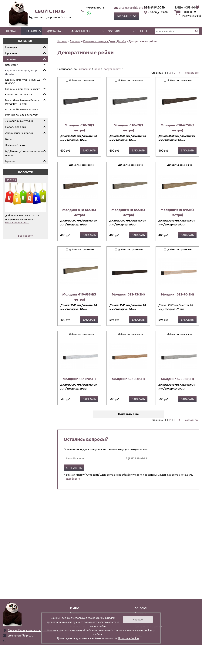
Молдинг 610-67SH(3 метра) (177, 127)
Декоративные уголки (19, 120)
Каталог (31, 31)
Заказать (89, 150)
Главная (10, 31)
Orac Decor (11, 64)
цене (97, 68)
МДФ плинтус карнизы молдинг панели (25, 153)
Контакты (140, 31)
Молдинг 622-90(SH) (177, 294)
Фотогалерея (80, 31)
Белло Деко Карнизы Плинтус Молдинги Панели (22, 101)
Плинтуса (11, 47)
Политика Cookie (128, 638)
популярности (112, 68)
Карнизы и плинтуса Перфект (22, 88)
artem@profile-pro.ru (133, 7)
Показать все (191, 72)
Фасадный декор (15, 145)
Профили (11, 53)
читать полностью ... (17, 222)
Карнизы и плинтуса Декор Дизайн (21, 72)
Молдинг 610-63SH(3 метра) (79, 296)
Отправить (74, 467)
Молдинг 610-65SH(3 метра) (128, 212)
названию (85, 68)
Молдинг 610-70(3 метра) (79, 127)
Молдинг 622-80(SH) (177, 379)
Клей (8, 138)
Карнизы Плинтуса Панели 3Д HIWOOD (22, 81)
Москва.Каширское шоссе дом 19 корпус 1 (34, 630)
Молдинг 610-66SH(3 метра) (79, 212)
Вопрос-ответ (112, 31)
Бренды (10, 161)
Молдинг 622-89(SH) (79, 379)
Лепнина (10, 59)
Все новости (25, 235)
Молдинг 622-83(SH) (128, 379)
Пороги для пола (15, 126)
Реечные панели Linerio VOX (21, 114)
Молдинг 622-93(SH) (128, 294)
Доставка (54, 31)
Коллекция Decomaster (18, 94)
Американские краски (19, 132)
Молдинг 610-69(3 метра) (128, 127)
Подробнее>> (72, 478)
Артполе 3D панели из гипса (21, 109)
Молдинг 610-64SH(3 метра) (177, 212)
